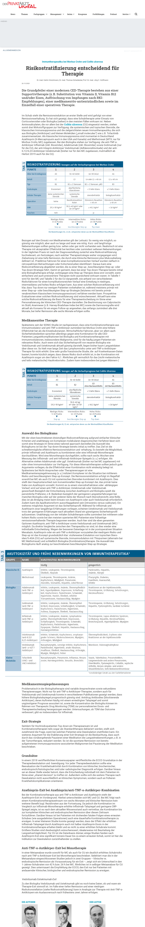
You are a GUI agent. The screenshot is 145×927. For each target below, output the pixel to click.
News (13, 14)
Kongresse (82, 14)
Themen (24, 14)
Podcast (113, 14)
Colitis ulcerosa (73, 124)
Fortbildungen (98, 14)
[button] (39, 14)
